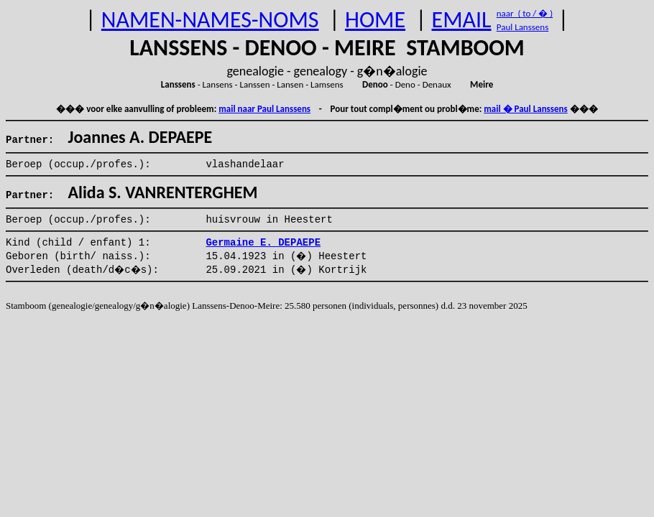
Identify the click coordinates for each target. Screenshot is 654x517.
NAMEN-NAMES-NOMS (210, 20)
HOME (375, 20)
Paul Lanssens (523, 27)
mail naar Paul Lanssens (264, 108)
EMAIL (462, 20)
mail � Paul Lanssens (525, 108)
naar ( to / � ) (525, 13)
